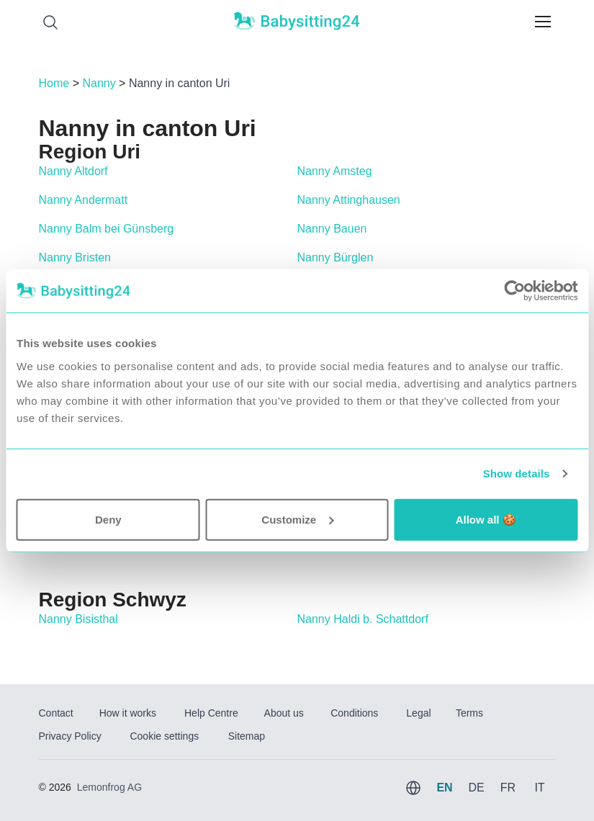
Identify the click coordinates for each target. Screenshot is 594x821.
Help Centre (211, 713)
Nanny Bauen (332, 229)
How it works (127, 713)
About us (284, 713)
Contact (56, 713)
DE (476, 787)
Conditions (354, 713)
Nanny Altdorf (73, 171)
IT (539, 787)
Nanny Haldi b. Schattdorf (362, 619)
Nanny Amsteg (334, 171)
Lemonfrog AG (109, 787)
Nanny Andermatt (83, 200)
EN (444, 787)
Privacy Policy (70, 736)
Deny (108, 519)
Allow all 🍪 (486, 519)
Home (54, 83)
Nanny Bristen (75, 257)
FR (508, 787)
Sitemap (246, 736)
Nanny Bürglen (335, 257)
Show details (516, 473)
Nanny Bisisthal (78, 619)
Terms (469, 713)
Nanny (98, 83)
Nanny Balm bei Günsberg (106, 229)
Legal (418, 713)
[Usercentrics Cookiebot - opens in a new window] (514, 291)
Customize (297, 519)
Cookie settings (164, 736)
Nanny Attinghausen (348, 200)
